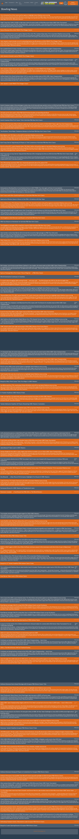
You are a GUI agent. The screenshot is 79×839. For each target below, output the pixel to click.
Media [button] (31, 2)
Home (6, 2)
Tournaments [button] (11, 2)
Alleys (17, 2)
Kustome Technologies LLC (39, 831)
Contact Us (36, 3)
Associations (26, 2)
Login (61, 3)
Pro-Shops (20, 3)
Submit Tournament (72, 3)
